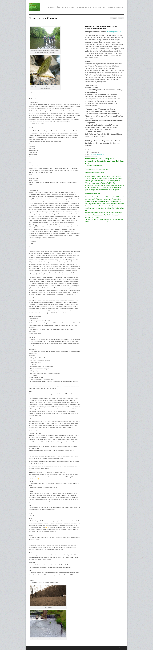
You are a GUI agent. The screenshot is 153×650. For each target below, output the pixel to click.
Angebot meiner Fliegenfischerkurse (88, 7)
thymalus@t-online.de (114, 32)
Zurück (113, 18)
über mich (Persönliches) (65, 7)
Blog (104, 7)
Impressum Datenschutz (116, 7)
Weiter (121, 18)
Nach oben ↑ (121, 647)
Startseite (51, 7)
